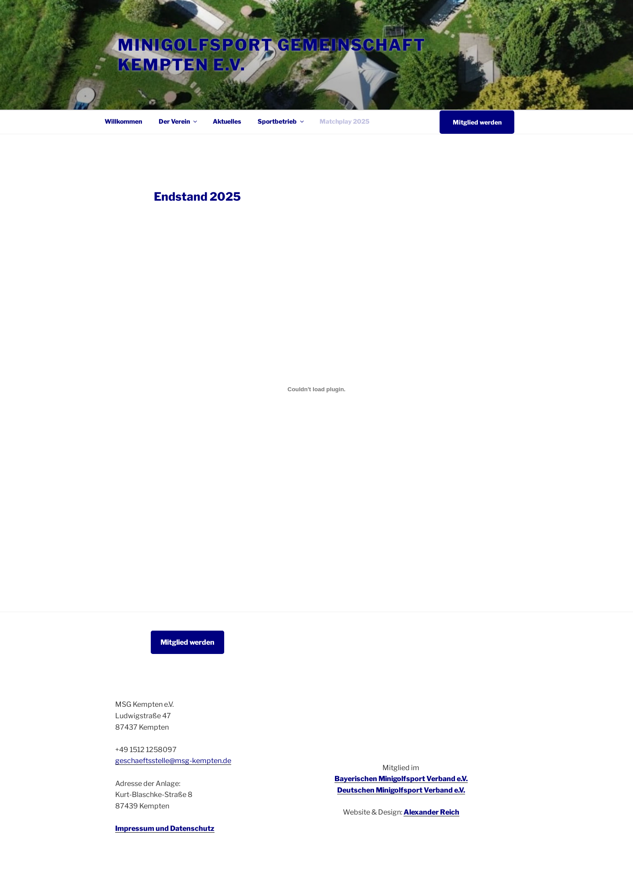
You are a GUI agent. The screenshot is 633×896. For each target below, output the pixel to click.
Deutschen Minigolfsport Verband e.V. (401, 790)
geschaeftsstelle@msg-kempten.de (173, 760)
